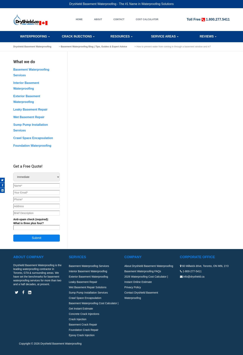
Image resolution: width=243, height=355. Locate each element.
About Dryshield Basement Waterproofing (148, 265)
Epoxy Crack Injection (82, 335)
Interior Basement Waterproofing (88, 271)
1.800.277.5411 (218, 19)
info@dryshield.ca (193, 276)
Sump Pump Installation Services (88, 292)
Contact (119, 19)
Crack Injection (78, 319)
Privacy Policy (132, 287)
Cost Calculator (147, 19)
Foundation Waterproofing (32, 145)
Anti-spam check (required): (36, 223)
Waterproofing (35, 36)
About (98, 19)
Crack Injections (78, 36)
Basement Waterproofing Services (89, 265)
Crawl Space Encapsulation (33, 138)
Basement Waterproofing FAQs (142, 271)
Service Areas (164, 36)
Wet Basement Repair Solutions (88, 287)
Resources (121, 36)
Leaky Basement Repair (30, 109)
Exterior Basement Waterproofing (88, 276)
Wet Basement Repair (28, 117)
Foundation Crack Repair (84, 329)
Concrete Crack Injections (84, 313)
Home (79, 19)
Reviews (208, 36)
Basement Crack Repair (83, 324)
